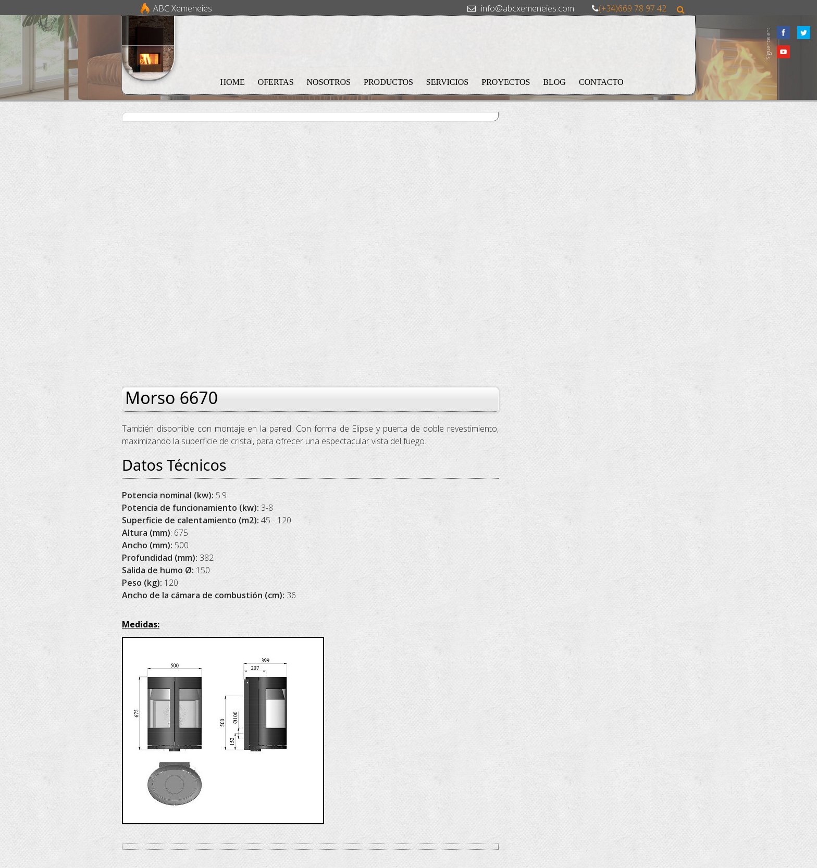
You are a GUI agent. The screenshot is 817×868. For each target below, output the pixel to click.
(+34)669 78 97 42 (632, 8)
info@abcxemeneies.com (527, 8)
